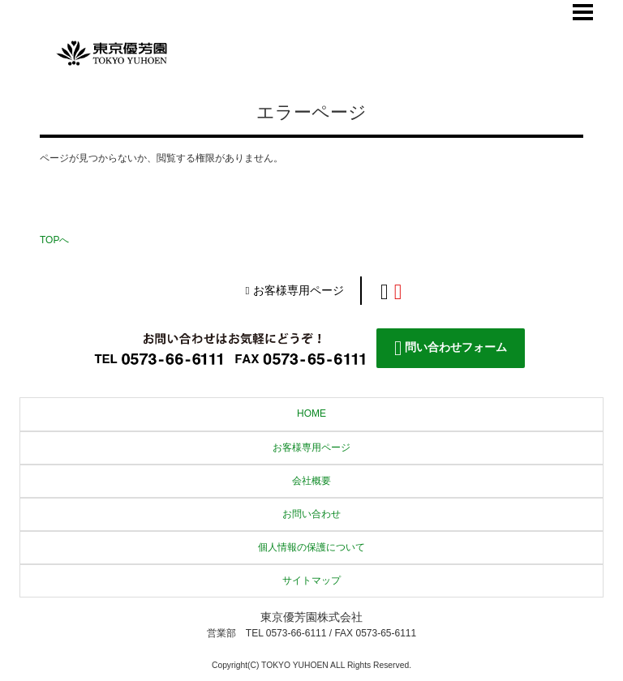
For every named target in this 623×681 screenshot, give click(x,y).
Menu (583, 12)
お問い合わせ (311, 514)
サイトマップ (311, 580)
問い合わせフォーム (450, 348)
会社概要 (311, 480)
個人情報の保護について (311, 547)
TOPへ (54, 240)
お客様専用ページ (294, 291)
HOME (311, 413)
